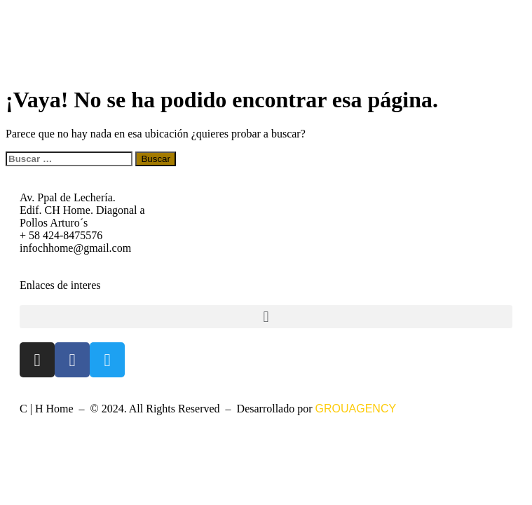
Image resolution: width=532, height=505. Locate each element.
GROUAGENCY (356, 409)
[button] (266, 316)
